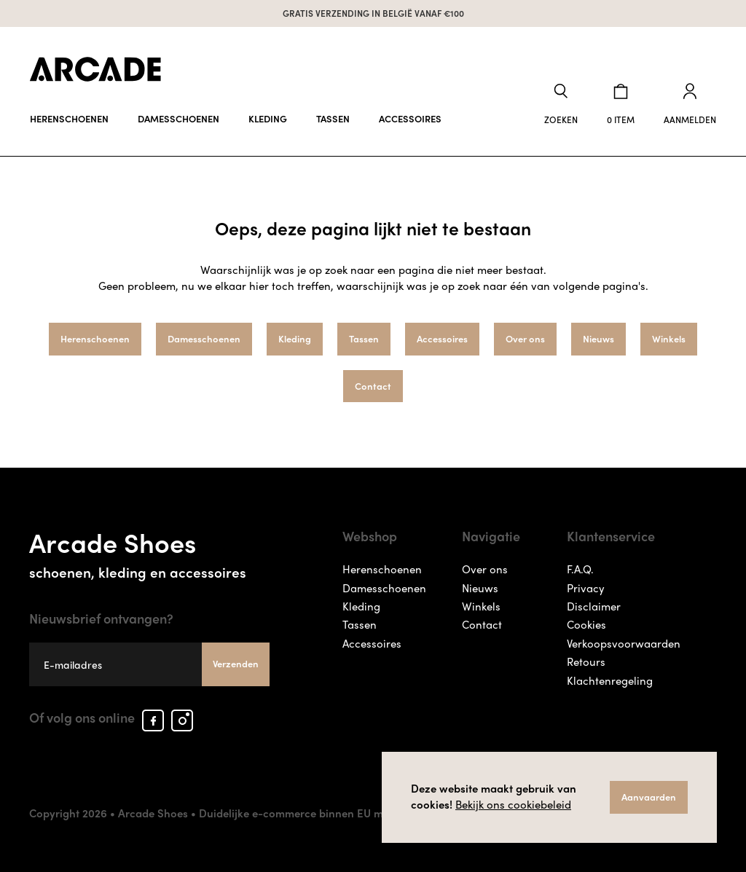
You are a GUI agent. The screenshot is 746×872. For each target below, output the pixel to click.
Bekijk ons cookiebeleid (513, 804)
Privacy (586, 588)
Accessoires (410, 118)
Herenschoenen (69, 118)
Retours (586, 661)
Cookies (586, 624)
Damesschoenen (178, 118)
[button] (561, 104)
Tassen (333, 118)
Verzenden (236, 663)
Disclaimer (594, 606)
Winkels (669, 338)
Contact (373, 386)
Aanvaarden (648, 797)
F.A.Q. (580, 569)
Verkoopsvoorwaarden (623, 643)
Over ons (525, 338)
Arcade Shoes (149, 551)
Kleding (267, 118)
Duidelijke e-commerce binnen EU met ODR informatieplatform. (360, 813)
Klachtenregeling (610, 680)
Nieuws (598, 338)
